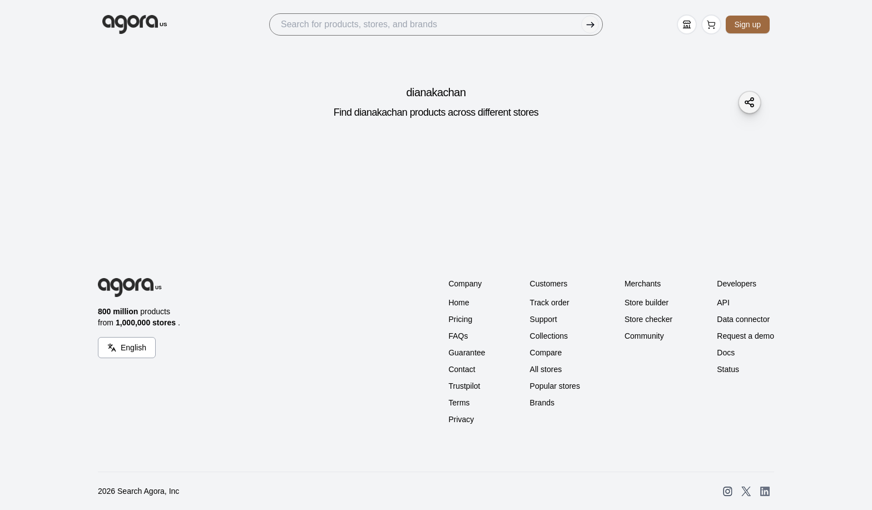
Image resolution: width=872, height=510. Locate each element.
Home (458, 302)
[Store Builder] (687, 24)
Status (728, 369)
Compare (546, 352)
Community (644, 335)
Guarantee (466, 352)
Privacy (461, 419)
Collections (549, 335)
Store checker (648, 319)
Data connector (743, 319)
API (723, 302)
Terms (458, 402)
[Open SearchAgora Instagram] (727, 491)
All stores (546, 369)
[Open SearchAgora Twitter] (746, 491)
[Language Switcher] (127, 347)
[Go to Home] (134, 24)
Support (543, 319)
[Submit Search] (590, 24)
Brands (542, 402)
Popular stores (555, 386)
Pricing (460, 319)
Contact (461, 369)
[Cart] (711, 24)
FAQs (458, 335)
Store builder (646, 302)
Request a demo (745, 335)
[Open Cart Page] (711, 24)
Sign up (748, 24)
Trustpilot (464, 386)
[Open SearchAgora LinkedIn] (765, 491)
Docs (726, 352)
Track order (549, 302)
